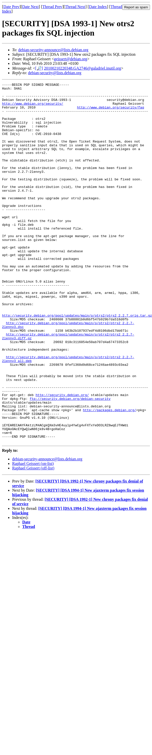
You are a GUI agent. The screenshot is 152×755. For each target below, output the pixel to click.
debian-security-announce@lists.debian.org (53, 50)
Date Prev (11, 7)
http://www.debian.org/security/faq (110, 112)
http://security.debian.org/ (62, 457)
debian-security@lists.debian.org (54, 73)
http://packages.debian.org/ (109, 475)
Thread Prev (52, 7)
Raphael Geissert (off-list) (33, 540)
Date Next (30, 7)
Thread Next (75, 7)
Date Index (98, 7)
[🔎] (39, 68)
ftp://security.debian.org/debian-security (70, 462)
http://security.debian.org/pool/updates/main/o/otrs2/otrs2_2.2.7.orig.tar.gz (77, 362)
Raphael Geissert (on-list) (33, 535)
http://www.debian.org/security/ (32, 108)
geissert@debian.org (70, 59)
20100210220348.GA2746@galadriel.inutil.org (82, 68)
